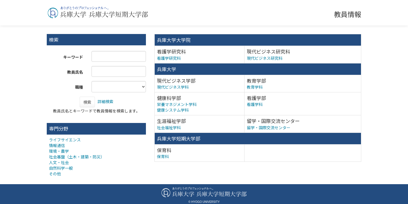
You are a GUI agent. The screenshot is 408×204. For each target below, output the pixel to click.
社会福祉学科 (169, 127)
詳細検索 (105, 101)
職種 (79, 87)
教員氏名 (75, 72)
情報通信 (57, 145)
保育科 (163, 156)
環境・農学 (59, 151)
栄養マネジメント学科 (177, 104)
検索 (87, 102)
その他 (55, 174)
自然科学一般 (61, 168)
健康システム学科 (173, 110)
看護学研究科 (169, 58)
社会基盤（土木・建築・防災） (77, 157)
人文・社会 (59, 162)
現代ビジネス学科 (173, 87)
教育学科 (255, 87)
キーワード (73, 57)
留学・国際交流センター (268, 127)
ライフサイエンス (65, 140)
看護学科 (255, 104)
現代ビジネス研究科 (264, 58)
